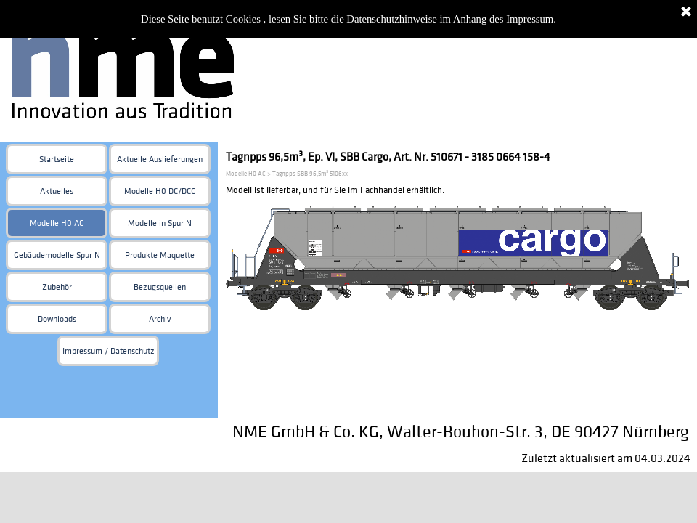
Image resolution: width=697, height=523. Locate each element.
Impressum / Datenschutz (108, 351)
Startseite (56, 159)
